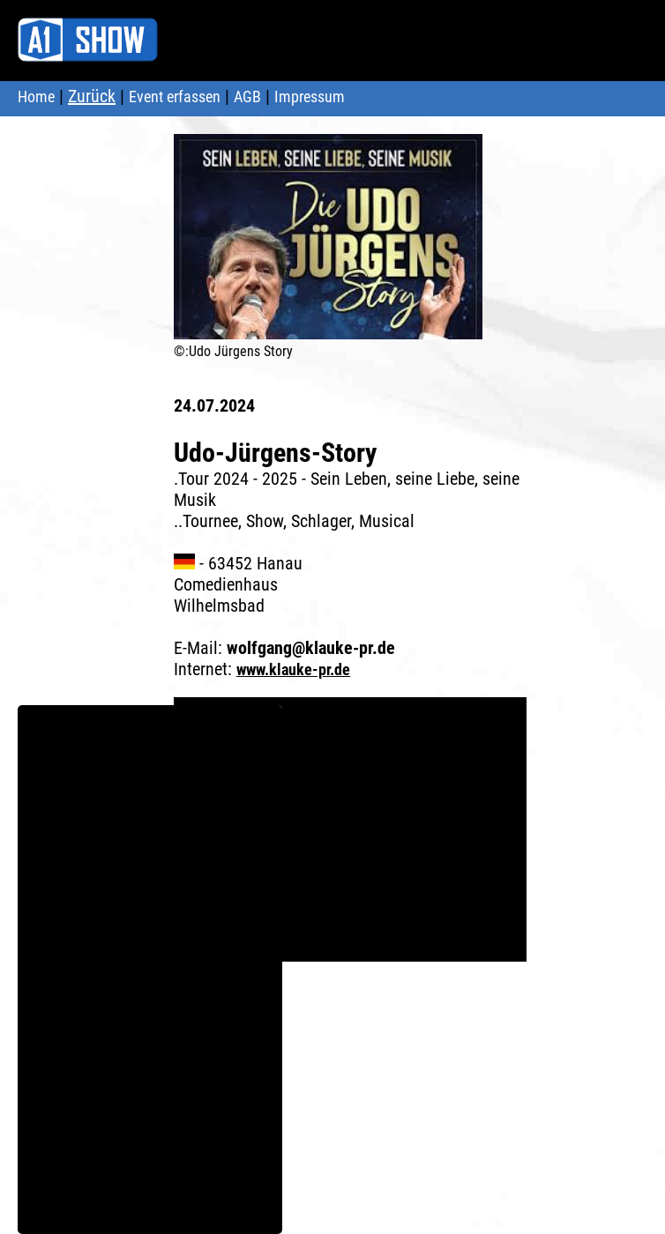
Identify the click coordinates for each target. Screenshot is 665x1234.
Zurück (92, 96)
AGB (247, 96)
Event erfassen (174, 96)
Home (36, 96)
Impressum (309, 96)
